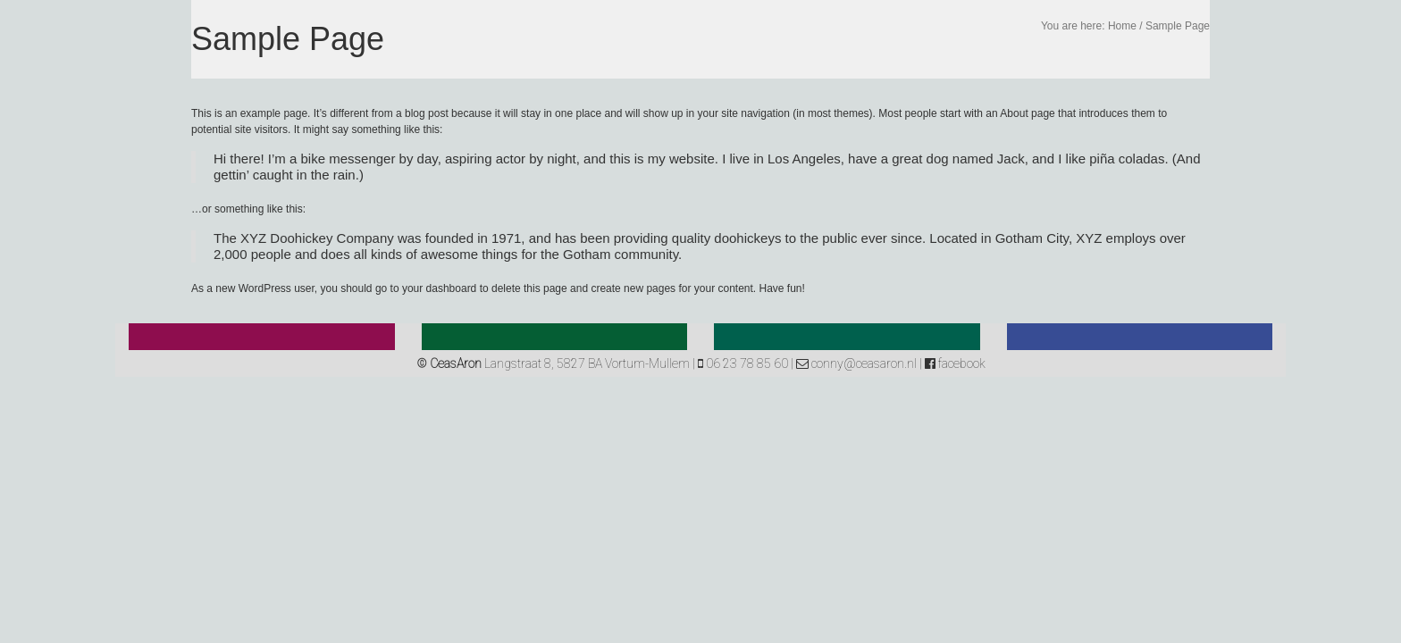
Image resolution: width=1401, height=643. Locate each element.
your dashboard (439, 288)
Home (1122, 26)
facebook (955, 363)
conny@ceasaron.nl (856, 363)
